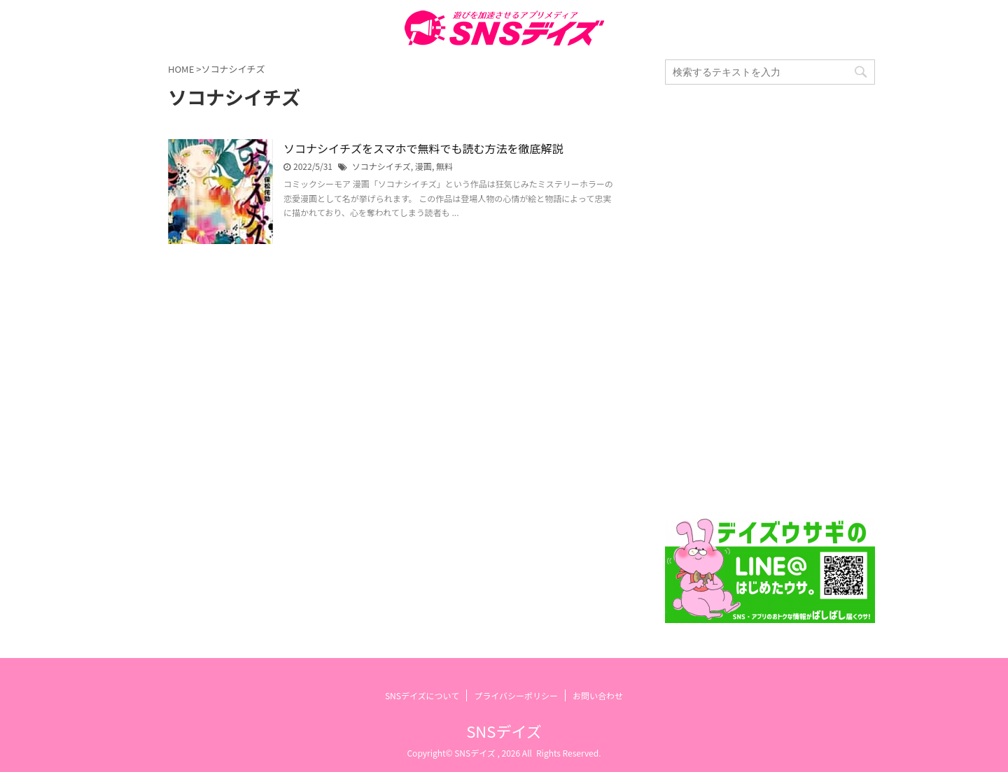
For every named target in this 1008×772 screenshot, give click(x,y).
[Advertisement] (770, 301)
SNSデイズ (503, 731)
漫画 (423, 166)
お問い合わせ (598, 695)
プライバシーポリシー (516, 695)
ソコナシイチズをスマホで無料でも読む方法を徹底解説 (424, 148)
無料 (444, 166)
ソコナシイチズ (381, 166)
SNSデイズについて (422, 695)
